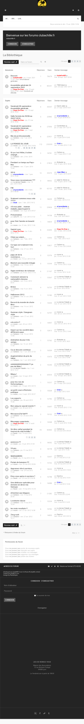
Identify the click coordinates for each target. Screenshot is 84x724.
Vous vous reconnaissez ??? (23, 180)
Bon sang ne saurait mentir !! (23, 406)
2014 (13, 172)
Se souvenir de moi (42, 595)
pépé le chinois (62, 180)
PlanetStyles (14, 575)
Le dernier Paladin (19, 182)
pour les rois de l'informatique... (17, 383)
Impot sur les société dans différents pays (22, 331)
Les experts (16, 398)
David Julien (61, 106)
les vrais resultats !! (19, 508)
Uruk (59, 143)
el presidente (62, 116)
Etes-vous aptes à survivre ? (23, 476)
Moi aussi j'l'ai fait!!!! (19, 414)
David (15, 433)
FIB (12, 188)
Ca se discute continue (21, 350)
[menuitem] (78, 10)
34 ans (13, 448)
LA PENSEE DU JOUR (19, 144)
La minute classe (18, 501)
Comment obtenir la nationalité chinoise (19, 278)
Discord (14, 76)
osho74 (16, 217)
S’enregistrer (27, 44)
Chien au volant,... (18, 237)
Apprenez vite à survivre (21, 468)
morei (59, 136)
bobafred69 (17, 78)
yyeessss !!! (16, 442)
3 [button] (74, 61)
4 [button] (77, 61)
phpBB (15, 572)
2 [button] (72, 61)
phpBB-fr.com (14, 573)
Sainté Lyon (16, 229)
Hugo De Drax (18, 89)
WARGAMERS (16, 456)
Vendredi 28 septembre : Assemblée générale (21, 107)
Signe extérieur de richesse (23, 271)
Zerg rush (15, 515)
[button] (80, 61)
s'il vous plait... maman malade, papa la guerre (20, 208)
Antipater (60, 162)
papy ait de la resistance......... (18, 256)
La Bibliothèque (12, 55)
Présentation (16, 215)
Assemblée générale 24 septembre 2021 (21, 86)
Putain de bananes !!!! (20, 462)
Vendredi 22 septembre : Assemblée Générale (21, 127)
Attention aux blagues (20, 493)
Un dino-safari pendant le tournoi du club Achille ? (21, 430)
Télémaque (61, 85)
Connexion (12, 44)
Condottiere (61, 126)
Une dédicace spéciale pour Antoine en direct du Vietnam (23, 484)
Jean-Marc (61, 172)
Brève (13, 287)
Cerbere (16, 138)
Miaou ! (14, 374)
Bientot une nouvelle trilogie (23, 263)
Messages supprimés (20, 421)
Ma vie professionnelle (20, 136)
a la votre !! (15, 322)
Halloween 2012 (17, 294)
